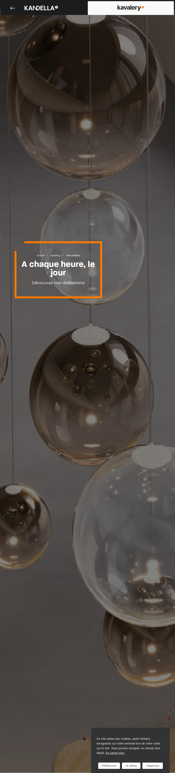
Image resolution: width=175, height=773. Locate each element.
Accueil (41, 255)
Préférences (109, 765)
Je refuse (131, 765)
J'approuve (152, 765)
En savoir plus (115, 753)
